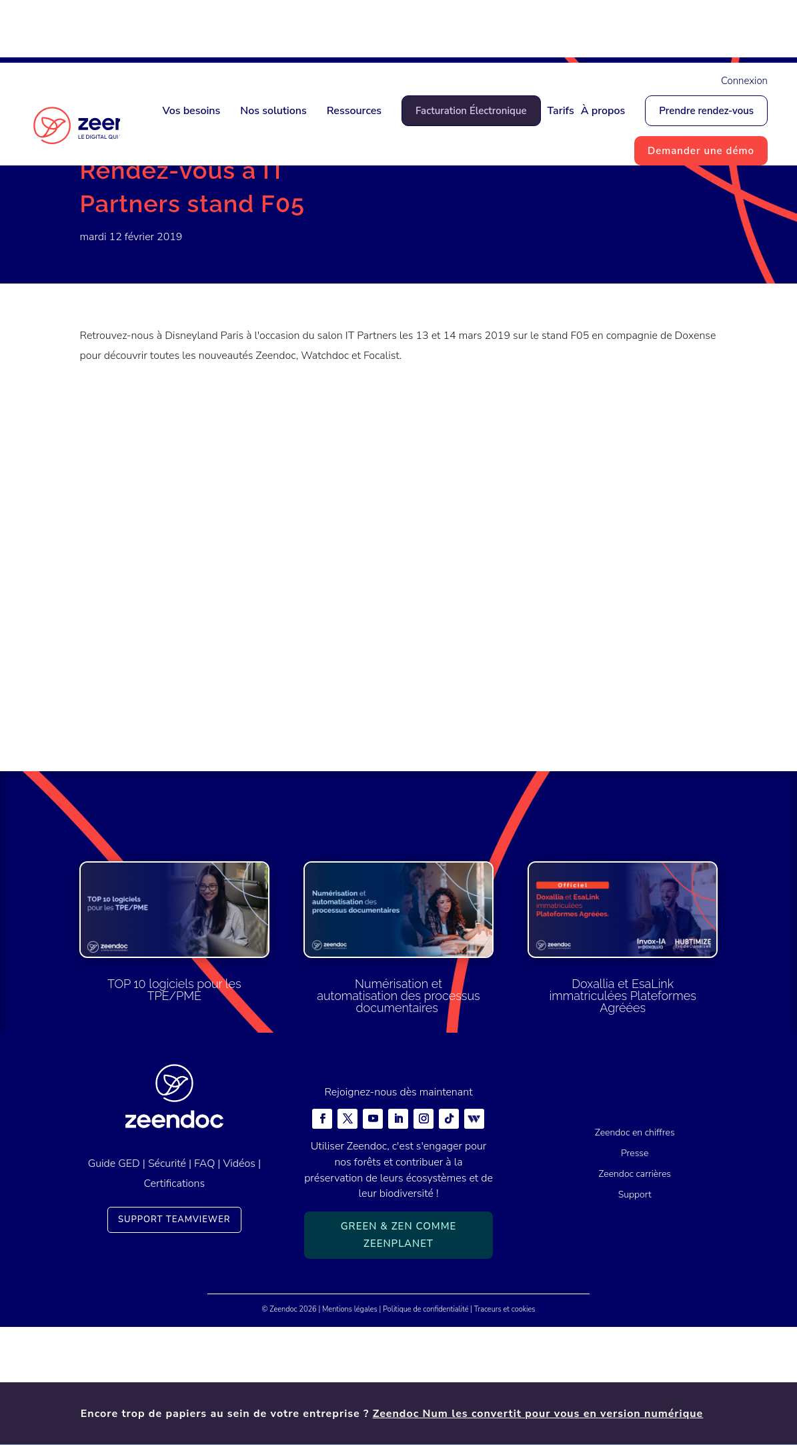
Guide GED (114, 1281)
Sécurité (167, 1281)
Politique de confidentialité (425, 1427)
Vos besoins (191, 110)
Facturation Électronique (471, 110)
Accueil (97, 214)
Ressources (354, 110)
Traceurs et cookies (505, 1427)
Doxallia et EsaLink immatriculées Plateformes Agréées (623, 1114)
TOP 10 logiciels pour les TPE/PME (174, 1108)
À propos (603, 110)
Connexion (744, 80)
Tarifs (561, 110)
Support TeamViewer (174, 1338)
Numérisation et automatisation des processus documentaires (398, 1114)
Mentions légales (349, 1427)
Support (635, 1312)
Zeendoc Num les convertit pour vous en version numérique (538, 31)
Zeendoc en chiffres (635, 1250)
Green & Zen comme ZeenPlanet (399, 1353)
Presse (634, 1271)
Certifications (174, 1301)
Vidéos (239, 1281)
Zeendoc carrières (634, 1291)
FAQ (204, 1281)
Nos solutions (273, 110)
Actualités (147, 214)
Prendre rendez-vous (706, 110)
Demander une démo (701, 150)
